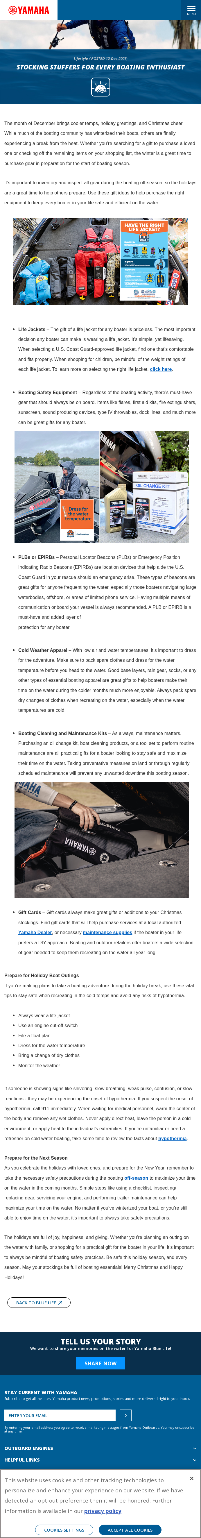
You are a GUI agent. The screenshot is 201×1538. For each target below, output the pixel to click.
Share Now (100, 1363)
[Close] (191, 1478)
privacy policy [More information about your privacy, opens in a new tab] (102, 1510)
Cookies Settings (64, 1530)
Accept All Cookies (130, 1530)
